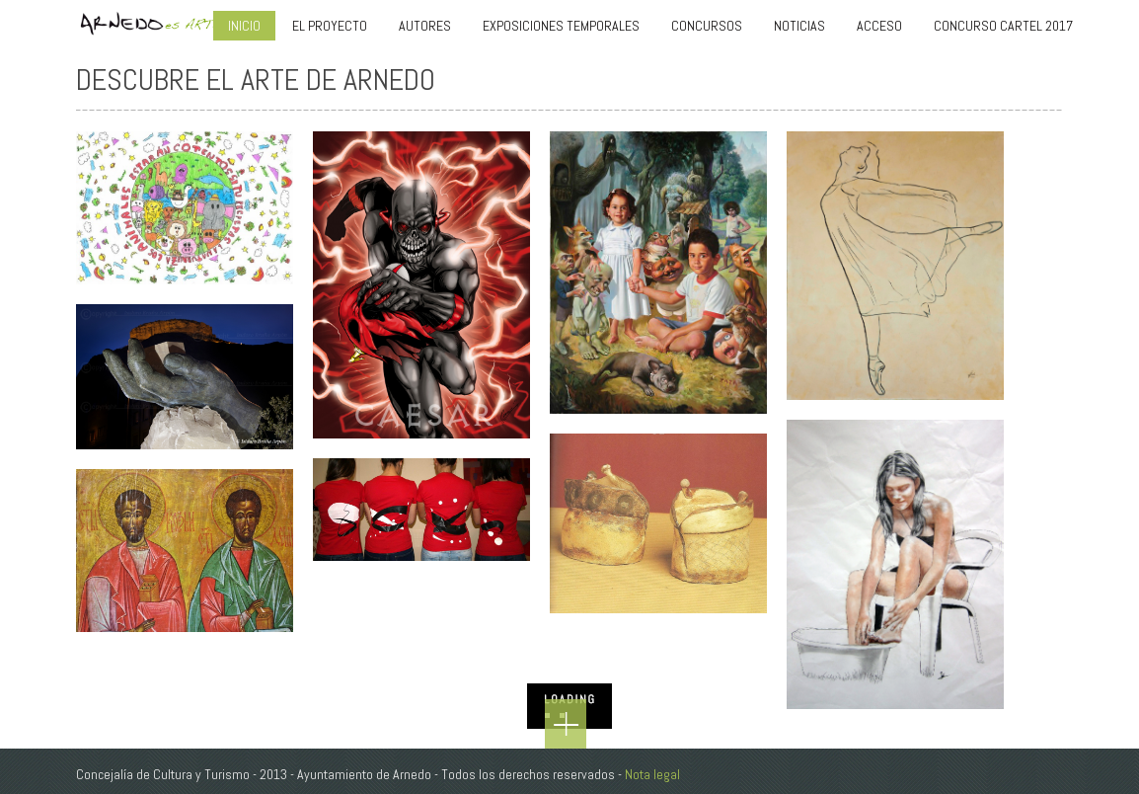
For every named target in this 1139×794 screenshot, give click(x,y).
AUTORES (425, 26)
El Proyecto (329, 26)
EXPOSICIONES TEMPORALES (561, 26)
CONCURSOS (706, 26)
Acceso (879, 26)
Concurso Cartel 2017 (1003, 26)
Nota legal (652, 774)
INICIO (244, 26)
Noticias (799, 26)
